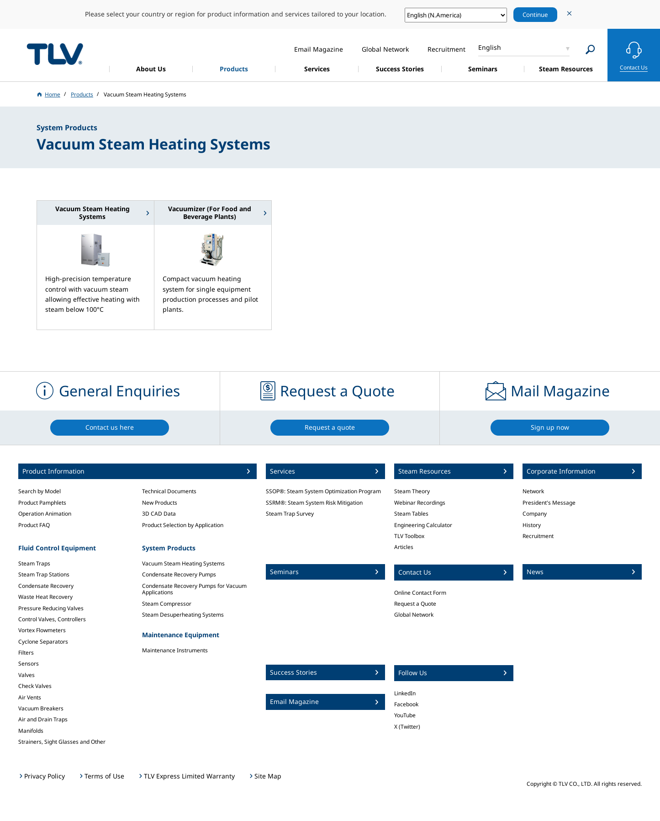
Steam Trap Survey (290, 513)
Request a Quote (415, 604)
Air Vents (29, 697)
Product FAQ (34, 525)
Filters (26, 652)
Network (533, 491)
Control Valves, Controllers (52, 619)
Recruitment (538, 536)
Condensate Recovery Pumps (179, 574)
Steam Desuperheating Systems (183, 614)
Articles (403, 547)
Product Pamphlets (42, 502)
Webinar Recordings (419, 502)
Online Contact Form (420, 593)
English (489, 47)
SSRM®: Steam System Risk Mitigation (314, 502)
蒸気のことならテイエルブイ (54, 54)
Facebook (406, 704)
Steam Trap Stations (43, 574)
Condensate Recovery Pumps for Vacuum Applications (194, 589)
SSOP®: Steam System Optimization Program (323, 491)
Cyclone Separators (43, 641)
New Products (159, 502)
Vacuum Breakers (40, 708)
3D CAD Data (159, 513)
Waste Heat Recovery (45, 597)
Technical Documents (169, 491)
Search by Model (39, 491)
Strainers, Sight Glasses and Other (62, 742)
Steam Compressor (166, 604)
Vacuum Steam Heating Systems (183, 563)
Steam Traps (34, 563)
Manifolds (30, 731)
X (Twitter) (407, 726)
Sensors (28, 663)
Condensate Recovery (46, 586)
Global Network (413, 614)
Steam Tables (411, 513)
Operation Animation (44, 513)
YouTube (405, 715)
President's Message (549, 502)
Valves (26, 675)
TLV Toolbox (409, 536)
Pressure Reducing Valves (51, 608)
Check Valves (35, 686)
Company (535, 513)
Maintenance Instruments (175, 650)
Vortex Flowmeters (42, 630)
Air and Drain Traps (43, 719)
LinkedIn (405, 693)
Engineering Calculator (423, 525)
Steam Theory (412, 491)
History (532, 525)
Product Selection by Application (182, 525)
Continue (535, 15)
